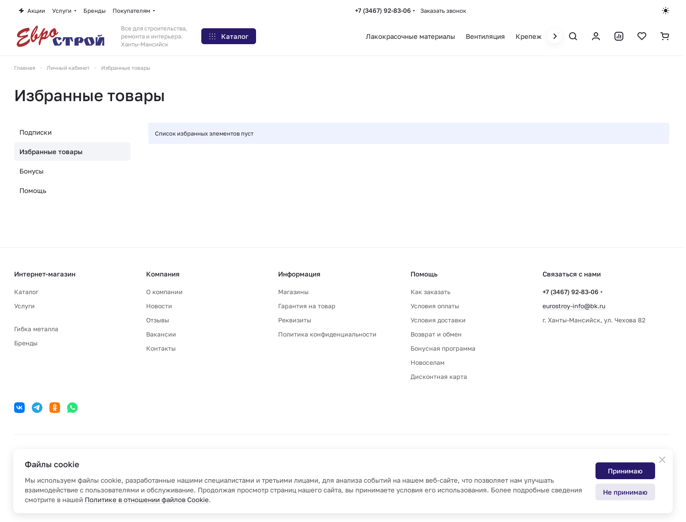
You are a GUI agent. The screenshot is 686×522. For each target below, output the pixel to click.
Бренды (26, 343)
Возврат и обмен (436, 334)
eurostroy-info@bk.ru (574, 306)
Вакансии (161, 334)
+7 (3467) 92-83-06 (383, 10)
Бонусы (31, 171)
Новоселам (428, 362)
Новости (159, 306)
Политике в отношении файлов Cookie (147, 499)
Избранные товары (51, 151)
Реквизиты (294, 320)
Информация (299, 274)
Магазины (293, 291)
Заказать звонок (443, 10)
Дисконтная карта (439, 376)
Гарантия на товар (306, 306)
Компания (163, 274)
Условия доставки (438, 320)
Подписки (35, 132)
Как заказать (430, 291)
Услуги (24, 306)
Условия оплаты (435, 306)
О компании (164, 291)
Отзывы (157, 320)
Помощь (32, 190)
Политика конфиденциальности (327, 334)
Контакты (161, 348)
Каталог (26, 291)
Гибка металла (36, 329)
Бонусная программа (443, 348)
